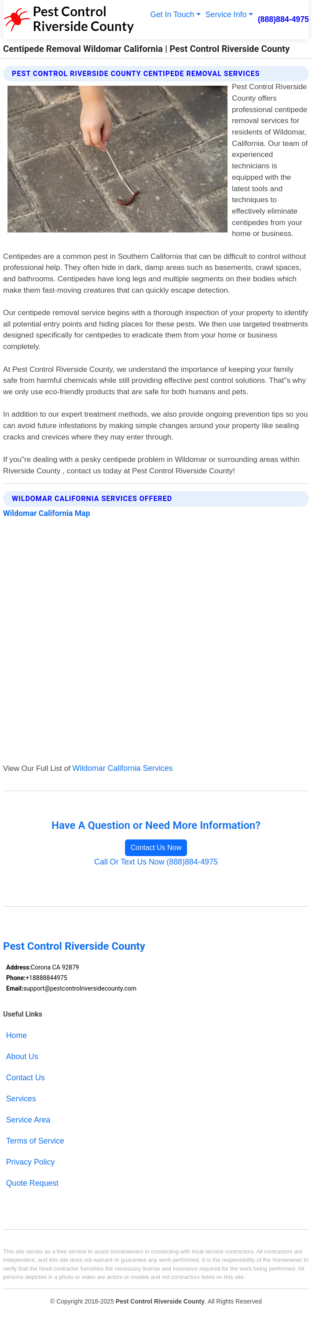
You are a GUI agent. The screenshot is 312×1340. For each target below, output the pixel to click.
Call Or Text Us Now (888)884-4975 (156, 861)
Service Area (28, 1119)
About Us (22, 1056)
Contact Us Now (156, 847)
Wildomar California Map (46, 513)
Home (16, 1035)
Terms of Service (35, 1141)
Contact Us (25, 1077)
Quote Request (32, 1183)
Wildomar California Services (123, 768)
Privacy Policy (30, 1162)
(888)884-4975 (283, 19)
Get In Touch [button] (172, 14)
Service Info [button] (225, 14)
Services (21, 1098)
